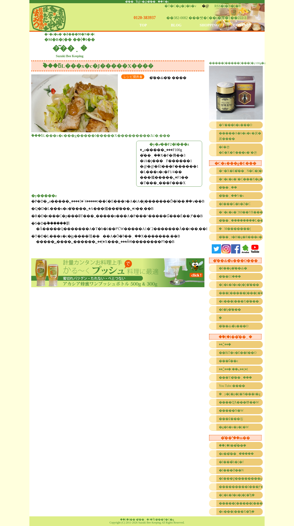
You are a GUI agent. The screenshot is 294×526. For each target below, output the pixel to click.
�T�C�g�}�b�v (180, 6)
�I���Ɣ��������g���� (241, 478)
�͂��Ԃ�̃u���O (233, 326)
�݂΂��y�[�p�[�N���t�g (239, 394)
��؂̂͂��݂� (225, 344)
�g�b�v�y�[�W (234, 427)
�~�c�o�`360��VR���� (241, 212)
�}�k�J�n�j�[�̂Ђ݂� (237, 495)
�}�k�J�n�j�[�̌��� (239, 285)
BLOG (176, 25)
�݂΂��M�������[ (235, 229)
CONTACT (242, 25)
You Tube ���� (232, 386)
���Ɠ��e (228, 361)
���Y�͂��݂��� (235, 377)
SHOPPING (209, 25)
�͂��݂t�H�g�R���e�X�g (241, 237)
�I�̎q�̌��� (230, 309)
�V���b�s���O (235, 125)
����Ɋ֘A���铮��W (239, 402)
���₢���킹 (231, 419)
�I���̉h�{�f (231, 462)
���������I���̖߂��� (241, 487)
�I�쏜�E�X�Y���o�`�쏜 (238, 149)
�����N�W (231, 410)
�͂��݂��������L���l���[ (241, 220)
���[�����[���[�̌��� (241, 293)
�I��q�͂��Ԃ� (233, 268)
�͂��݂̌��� (230, 276)
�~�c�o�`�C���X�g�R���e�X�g (241, 179)
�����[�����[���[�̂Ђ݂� (241, 503)
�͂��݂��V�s (231, 195)
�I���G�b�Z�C (235, 204)
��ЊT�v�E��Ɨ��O (237, 352)
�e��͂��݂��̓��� (236, 454)
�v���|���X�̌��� (239, 301)
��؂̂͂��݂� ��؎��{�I (233, 369)
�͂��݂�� (228, 187)
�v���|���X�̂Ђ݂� (236, 511)
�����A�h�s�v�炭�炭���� (240, 136)
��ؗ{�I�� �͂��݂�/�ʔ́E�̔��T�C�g (147, 519)
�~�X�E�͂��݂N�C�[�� (241, 171)
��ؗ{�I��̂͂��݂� (232, 445)
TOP (143, 25)
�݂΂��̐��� (221, 318)
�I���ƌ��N (231, 470)
